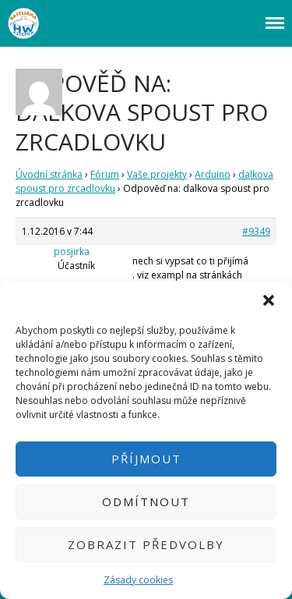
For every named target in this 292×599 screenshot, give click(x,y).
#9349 (256, 231)
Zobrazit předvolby (146, 544)
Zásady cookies (138, 580)
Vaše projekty (157, 174)
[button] (268, 300)
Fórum (104, 174)
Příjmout (146, 458)
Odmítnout (146, 501)
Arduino (212, 174)
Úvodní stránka (49, 174)
